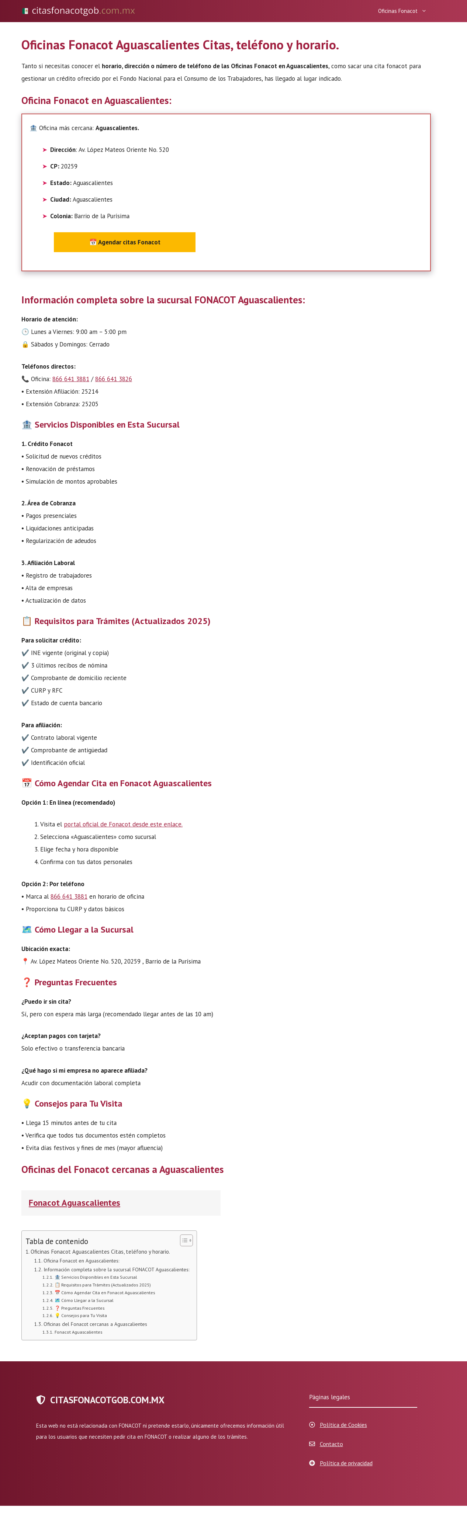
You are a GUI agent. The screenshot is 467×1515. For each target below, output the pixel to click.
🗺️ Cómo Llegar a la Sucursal (84, 1300)
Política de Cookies (343, 1424)
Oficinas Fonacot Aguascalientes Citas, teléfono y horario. (100, 1251)
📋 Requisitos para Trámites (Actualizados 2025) (103, 1285)
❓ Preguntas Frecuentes (79, 1308)
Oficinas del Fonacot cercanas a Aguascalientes (95, 1324)
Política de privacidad (346, 1463)
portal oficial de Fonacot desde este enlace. (123, 824)
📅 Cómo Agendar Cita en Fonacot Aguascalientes (105, 1292)
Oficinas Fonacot (404, 11)
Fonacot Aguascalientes (74, 1202)
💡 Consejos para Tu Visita (81, 1315)
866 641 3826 (113, 379)
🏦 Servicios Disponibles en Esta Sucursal (96, 1277)
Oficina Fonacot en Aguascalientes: (81, 1260)
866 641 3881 (70, 379)
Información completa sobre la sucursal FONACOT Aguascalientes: (116, 1269)
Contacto (331, 1444)
